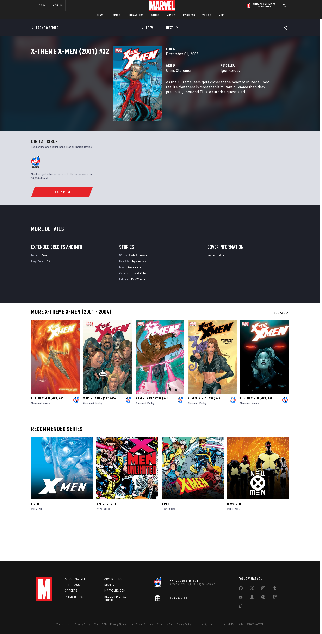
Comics (115, 15)
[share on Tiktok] (241, 607)
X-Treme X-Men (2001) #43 (152, 435)
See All (281, 349)
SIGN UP (57, 5)
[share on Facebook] (241, 589)
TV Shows (189, 15)
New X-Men (234, 541)
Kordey (46, 440)
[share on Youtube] (241, 598)
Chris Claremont (122, 88)
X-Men (35, 541)
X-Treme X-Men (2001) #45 (47, 435)
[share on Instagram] (263, 589)
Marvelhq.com (115, 590)
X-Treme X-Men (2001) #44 (204, 435)
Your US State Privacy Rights (110, 624)
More (222, 15)
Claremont (36, 440)
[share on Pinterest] (263, 598)
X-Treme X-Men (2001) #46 (99, 435)
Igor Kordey (202, 88)
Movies (171, 15)
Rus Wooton (138, 316)
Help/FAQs (72, 584)
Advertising (113, 578)
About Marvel (75, 578)
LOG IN (41, 5)
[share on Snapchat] (252, 598)
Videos (206, 15)
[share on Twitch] (275, 598)
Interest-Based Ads (232, 624)
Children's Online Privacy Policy (174, 624)
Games (155, 15)
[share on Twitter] (252, 589)
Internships (74, 596)
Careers (71, 590)
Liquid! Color (139, 310)
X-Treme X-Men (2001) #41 (256, 435)
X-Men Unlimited (107, 541)
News (100, 15)
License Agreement (206, 624)
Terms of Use (63, 624)
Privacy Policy (82, 624)
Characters (136, 15)
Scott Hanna (134, 304)
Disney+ (110, 584)
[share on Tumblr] (275, 589)
